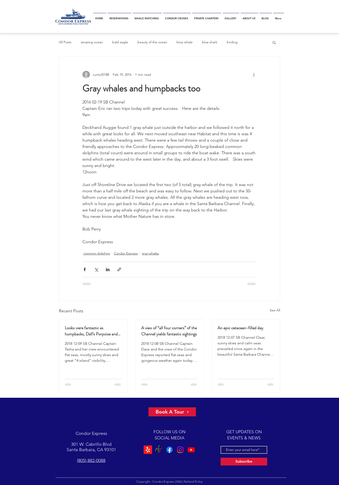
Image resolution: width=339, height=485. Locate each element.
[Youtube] (191, 449)
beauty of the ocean (152, 42)
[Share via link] (119, 269)
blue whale (185, 42)
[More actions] (254, 74)
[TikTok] (158, 449)
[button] (274, 42)
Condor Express (126, 253)
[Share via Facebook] (84, 269)
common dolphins (96, 253)
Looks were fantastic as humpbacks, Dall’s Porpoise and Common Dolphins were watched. (93, 331)
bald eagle (120, 42)
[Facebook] (169, 449)
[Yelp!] (148, 449)
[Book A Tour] (172, 412)
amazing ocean (92, 42)
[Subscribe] (244, 461)
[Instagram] (180, 449)
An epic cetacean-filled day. (241, 328)
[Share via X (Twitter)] (96, 269)
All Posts (65, 42)
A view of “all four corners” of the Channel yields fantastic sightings (169, 331)
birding (232, 42)
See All (275, 310)
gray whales (150, 253)
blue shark (209, 42)
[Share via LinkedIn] (107, 269)
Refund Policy (193, 481)
